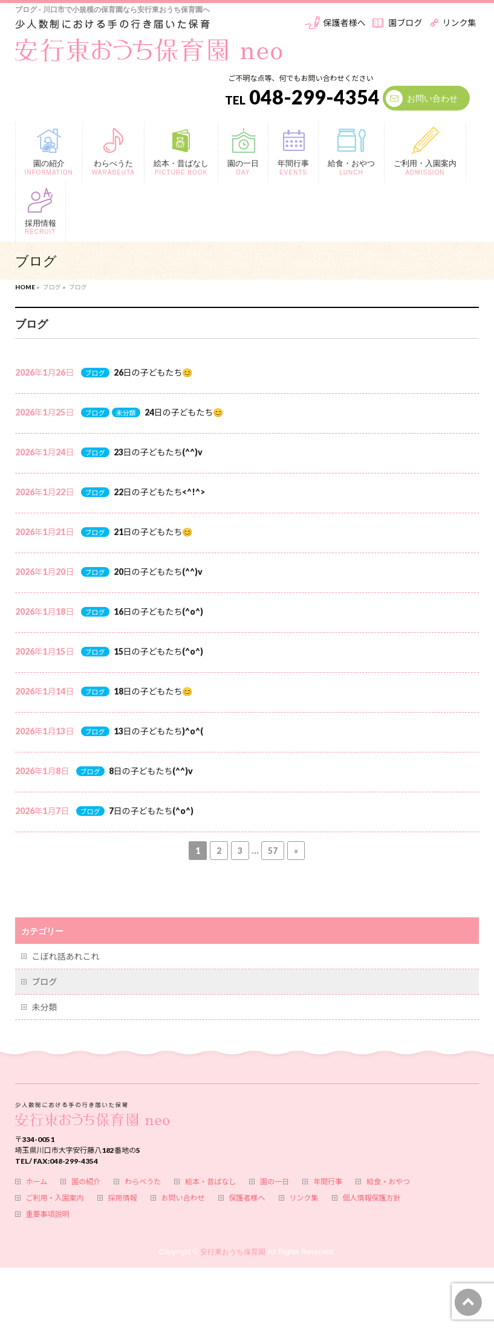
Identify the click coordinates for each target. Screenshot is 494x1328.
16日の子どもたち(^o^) (159, 611)
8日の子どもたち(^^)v (151, 771)
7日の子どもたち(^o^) (151, 811)
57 (273, 850)
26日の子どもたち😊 (153, 372)
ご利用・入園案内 (55, 1198)
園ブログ (405, 23)
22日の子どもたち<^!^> (160, 492)
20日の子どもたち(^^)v (158, 571)
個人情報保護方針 (372, 1198)
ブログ (95, 373)
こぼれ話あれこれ (66, 956)
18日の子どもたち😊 (153, 691)
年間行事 (327, 1182)
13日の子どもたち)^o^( (159, 731)
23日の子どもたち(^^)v (158, 452)
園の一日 (274, 1182)
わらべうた (143, 1182)
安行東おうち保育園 (232, 1252)
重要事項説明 (48, 1214)
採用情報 (122, 1198)
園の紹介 (85, 1182)
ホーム (37, 1182)
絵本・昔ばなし (210, 1182)
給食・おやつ (388, 1182)
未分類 (126, 413)
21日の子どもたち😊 (153, 532)
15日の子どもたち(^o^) (159, 651)
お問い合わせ (432, 98)
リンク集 (459, 23)
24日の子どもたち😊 (184, 412)
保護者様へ (344, 23)
